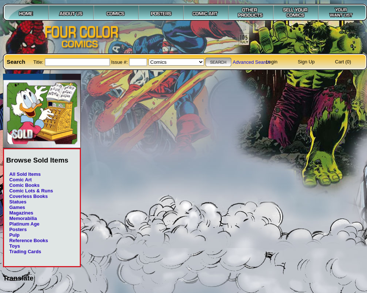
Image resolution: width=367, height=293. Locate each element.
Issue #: (120, 62)
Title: (38, 62)
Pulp (14, 235)
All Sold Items (24, 174)
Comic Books (24, 185)
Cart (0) (343, 61)
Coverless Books (28, 196)
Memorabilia (23, 218)
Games (17, 207)
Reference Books (28, 240)
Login (272, 61)
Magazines (21, 213)
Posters (17, 229)
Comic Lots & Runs (31, 190)
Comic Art (20, 179)
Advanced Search (251, 62)
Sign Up (306, 61)
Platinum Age (24, 224)
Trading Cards (25, 251)
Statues (17, 202)
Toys (14, 246)
